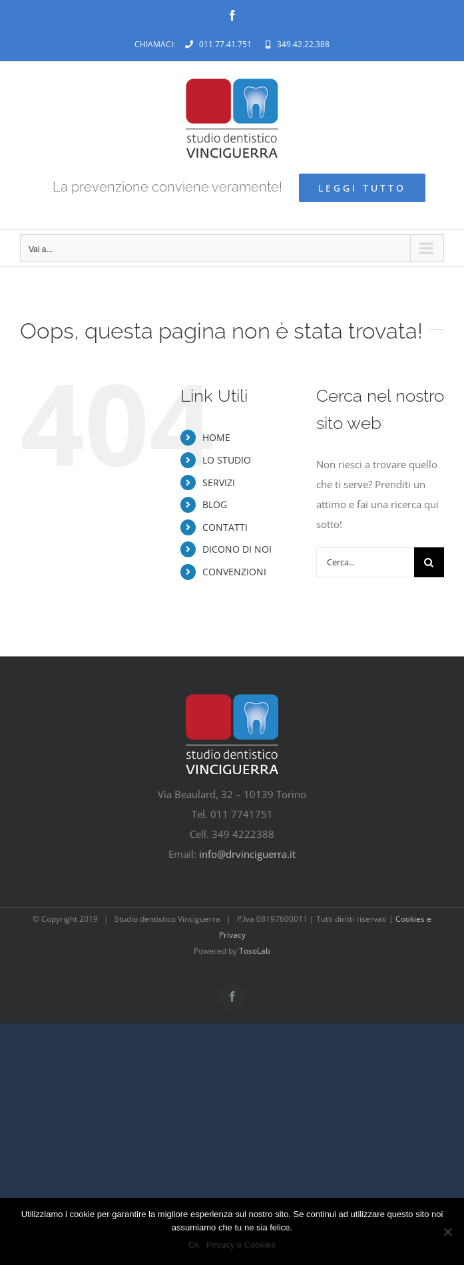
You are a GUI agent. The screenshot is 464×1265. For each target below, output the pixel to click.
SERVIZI (218, 482)
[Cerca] (429, 562)
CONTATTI (225, 527)
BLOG (214, 504)
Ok (194, 1245)
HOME (216, 437)
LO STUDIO (226, 460)
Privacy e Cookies (241, 1245)
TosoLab (254, 950)
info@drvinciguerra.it (247, 854)
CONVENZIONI (234, 571)
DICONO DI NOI (237, 549)
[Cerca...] (365, 562)
